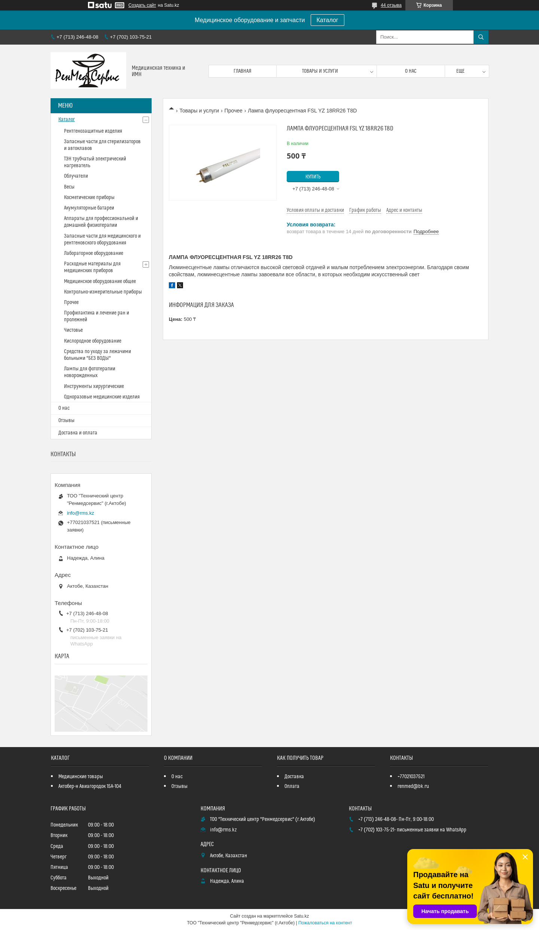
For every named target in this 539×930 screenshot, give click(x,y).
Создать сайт (142, 5)
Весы (69, 187)
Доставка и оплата (77, 433)
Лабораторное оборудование (93, 253)
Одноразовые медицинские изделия (102, 397)
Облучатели (76, 176)
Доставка (294, 777)
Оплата (291, 786)
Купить (313, 177)
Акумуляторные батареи (89, 208)
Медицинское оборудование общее (100, 282)
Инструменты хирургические (94, 386)
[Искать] (480, 37)
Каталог (327, 20)
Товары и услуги (320, 71)
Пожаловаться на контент (325, 923)
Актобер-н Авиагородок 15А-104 (89, 786)
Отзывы (66, 421)
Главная (243, 71)
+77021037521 (411, 777)
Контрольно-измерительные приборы (103, 292)
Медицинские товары (80, 777)
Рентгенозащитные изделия (93, 131)
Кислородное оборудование (92, 341)
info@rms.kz (80, 513)
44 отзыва (391, 5)
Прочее (234, 111)
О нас (411, 71)
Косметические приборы (89, 198)
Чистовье (73, 330)
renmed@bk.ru (413, 786)
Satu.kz (301, 916)
